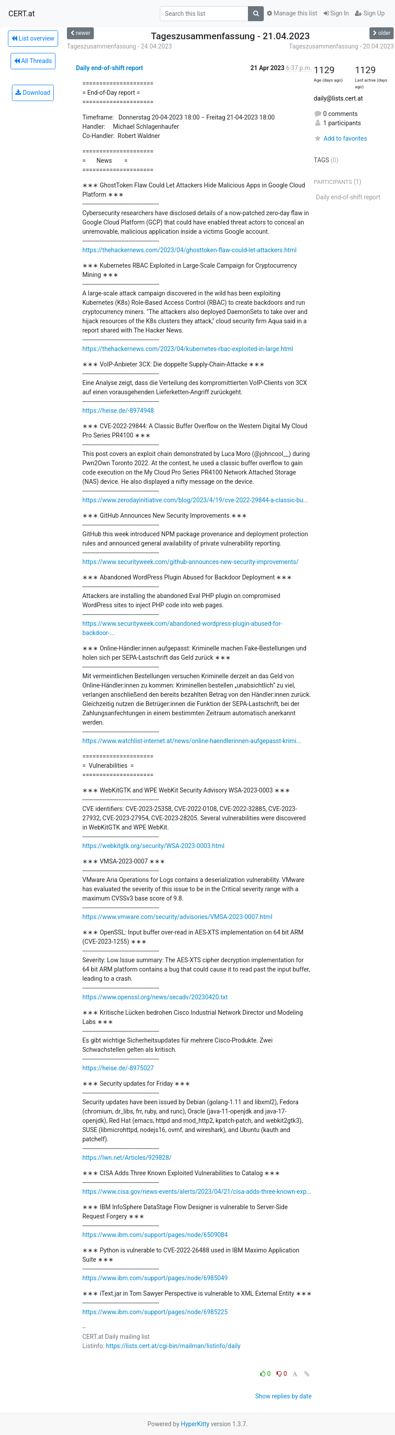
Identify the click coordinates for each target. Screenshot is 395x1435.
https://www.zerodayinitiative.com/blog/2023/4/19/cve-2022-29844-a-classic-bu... (195, 500)
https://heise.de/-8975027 (118, 1068)
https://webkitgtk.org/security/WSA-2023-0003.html (153, 845)
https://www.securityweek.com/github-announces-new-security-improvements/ (190, 561)
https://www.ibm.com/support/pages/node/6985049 (155, 1278)
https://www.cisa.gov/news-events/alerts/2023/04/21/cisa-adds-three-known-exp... (196, 1191)
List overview (33, 38)
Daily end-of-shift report (109, 67)
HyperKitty (195, 1424)
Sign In (336, 13)
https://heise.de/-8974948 (118, 410)
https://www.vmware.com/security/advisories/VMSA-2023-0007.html (177, 916)
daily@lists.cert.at (338, 98)
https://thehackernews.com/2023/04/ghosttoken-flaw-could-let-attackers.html (189, 250)
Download (32, 92)
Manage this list (292, 13)
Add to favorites (340, 138)
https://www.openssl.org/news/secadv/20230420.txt (155, 997)
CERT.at (21, 13)
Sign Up (369, 13)
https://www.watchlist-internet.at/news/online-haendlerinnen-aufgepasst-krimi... (191, 740)
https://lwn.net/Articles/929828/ (127, 1157)
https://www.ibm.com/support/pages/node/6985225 (155, 1311)
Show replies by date (283, 1396)
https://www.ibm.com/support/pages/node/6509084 (155, 1234)
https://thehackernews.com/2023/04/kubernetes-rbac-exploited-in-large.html (187, 348)
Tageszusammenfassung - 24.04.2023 (119, 46)
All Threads (33, 60)
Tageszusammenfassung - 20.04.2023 (341, 46)
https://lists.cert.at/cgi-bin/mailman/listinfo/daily (173, 1345)
